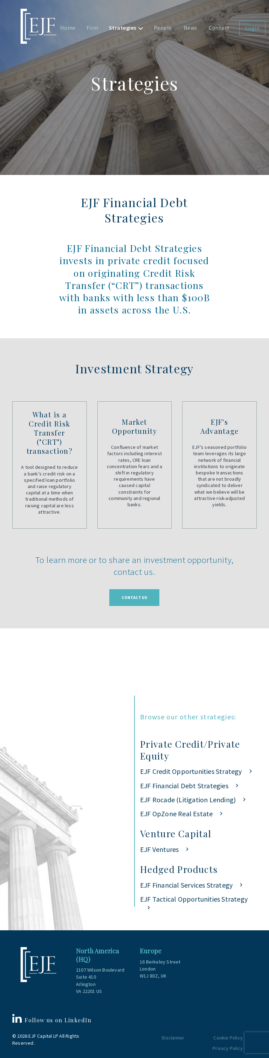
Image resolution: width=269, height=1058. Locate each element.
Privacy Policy (228, 1048)
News (190, 27)
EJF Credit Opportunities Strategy (191, 771)
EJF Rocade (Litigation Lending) (188, 799)
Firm (92, 27)
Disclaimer (173, 1038)
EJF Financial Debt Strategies (184, 785)
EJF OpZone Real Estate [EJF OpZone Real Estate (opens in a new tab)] (176, 813)
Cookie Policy (228, 1038)
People (163, 27)
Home (68, 27)
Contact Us (134, 597)
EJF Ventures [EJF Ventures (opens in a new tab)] (159, 849)
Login (252, 27)
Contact (219, 27)
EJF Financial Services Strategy (186, 885)
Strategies (123, 27)
